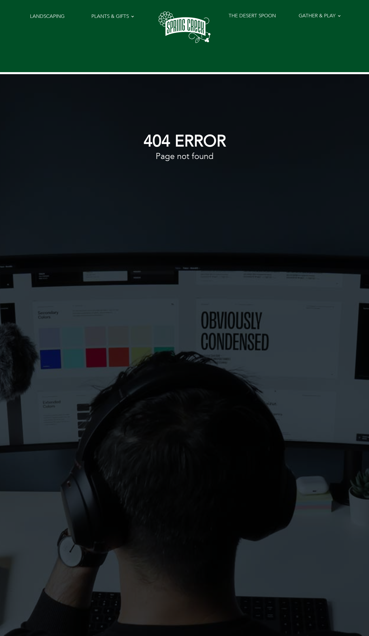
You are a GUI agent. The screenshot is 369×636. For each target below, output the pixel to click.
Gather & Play (317, 16)
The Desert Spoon (252, 16)
